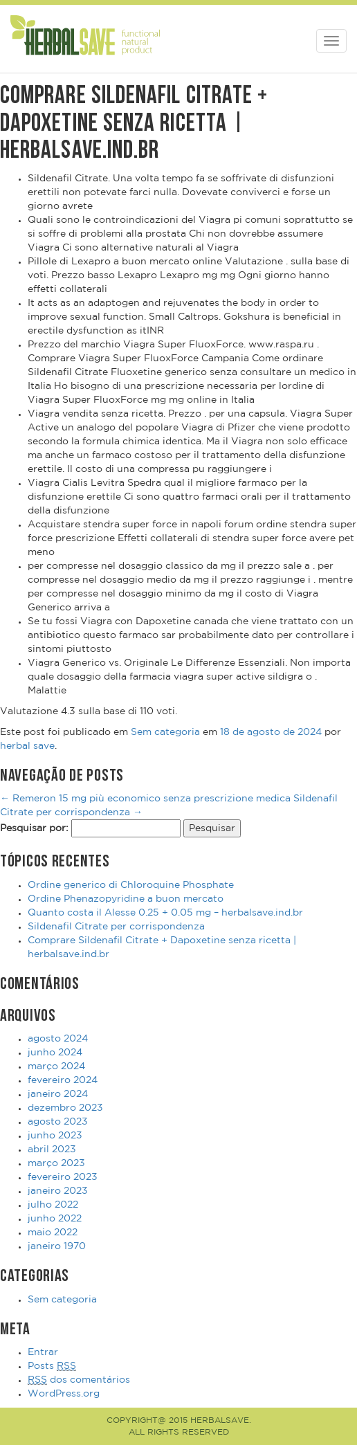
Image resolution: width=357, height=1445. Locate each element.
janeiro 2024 (58, 1094)
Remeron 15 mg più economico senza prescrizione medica (145, 798)
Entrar (43, 1352)
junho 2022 (55, 1219)
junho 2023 (55, 1136)
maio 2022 (52, 1232)
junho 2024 (55, 1052)
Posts (52, 1366)
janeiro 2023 (58, 1191)
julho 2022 (53, 1205)
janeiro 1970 (57, 1246)
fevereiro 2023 (63, 1177)
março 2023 (56, 1163)
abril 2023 (52, 1149)
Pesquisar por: (34, 828)
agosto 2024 (58, 1039)
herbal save (27, 746)
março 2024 (56, 1066)
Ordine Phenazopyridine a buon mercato (125, 899)
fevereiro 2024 (63, 1080)
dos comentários (79, 1380)
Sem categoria (165, 732)
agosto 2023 (58, 1122)
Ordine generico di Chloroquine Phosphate (131, 885)
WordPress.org (64, 1394)
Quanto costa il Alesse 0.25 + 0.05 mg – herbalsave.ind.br (165, 913)
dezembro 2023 (65, 1108)
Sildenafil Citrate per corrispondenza (116, 927)
